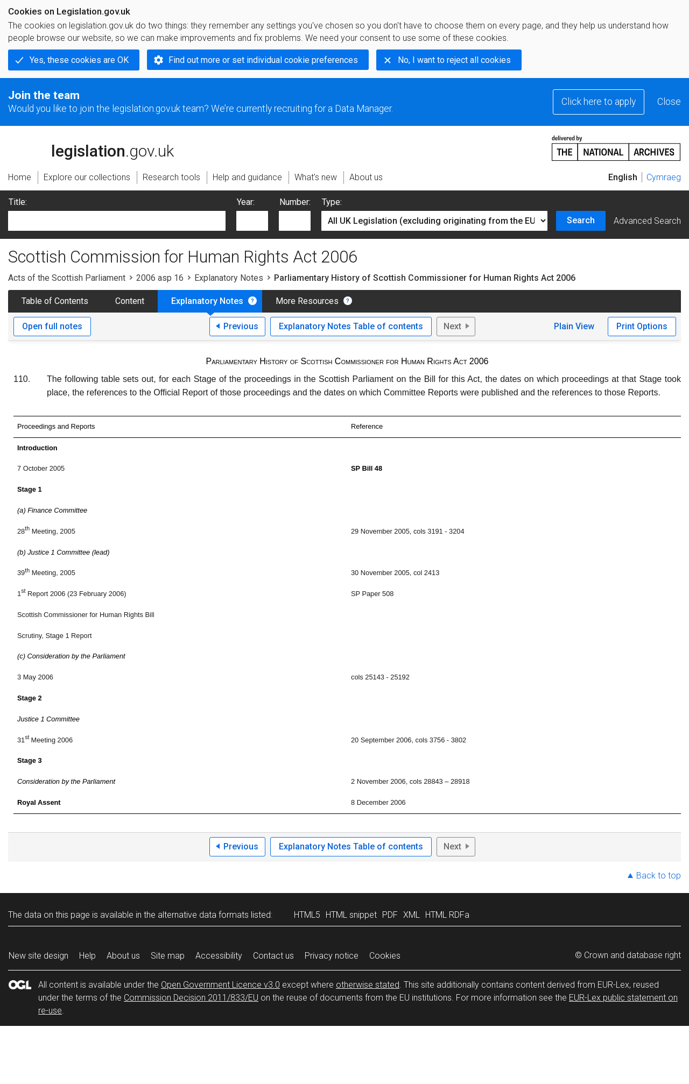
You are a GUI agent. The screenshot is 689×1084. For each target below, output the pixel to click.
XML (411, 915)
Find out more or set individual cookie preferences (263, 60)
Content (129, 301)
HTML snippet (351, 915)
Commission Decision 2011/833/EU (191, 998)
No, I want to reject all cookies (454, 60)
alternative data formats (203, 915)
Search (581, 220)
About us (123, 956)
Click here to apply (598, 101)
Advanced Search (647, 221)
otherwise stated (367, 985)
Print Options (641, 326)
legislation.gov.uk (91, 147)
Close (669, 101)
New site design (38, 956)
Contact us (273, 956)
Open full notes (52, 326)
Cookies (384, 956)
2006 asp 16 (160, 278)
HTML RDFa (447, 915)
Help (87, 956)
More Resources (307, 301)
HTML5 (307, 915)
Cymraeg (663, 177)
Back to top (658, 875)
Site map (168, 956)
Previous (240, 326)
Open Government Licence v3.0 (220, 985)
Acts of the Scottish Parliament (66, 278)
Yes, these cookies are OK (79, 60)
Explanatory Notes (228, 278)
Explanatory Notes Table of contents (351, 326)
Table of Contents (55, 301)
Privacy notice (331, 956)
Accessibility (218, 956)
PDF (390, 915)
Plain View (574, 326)
